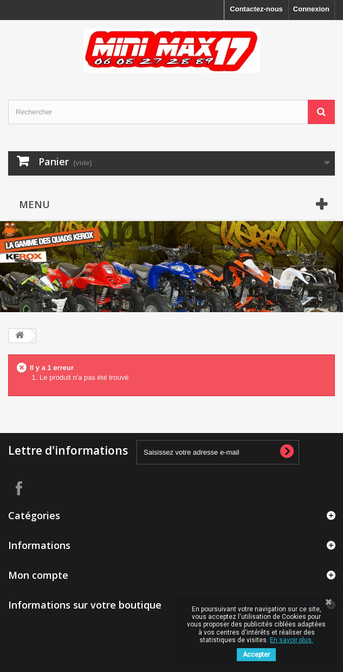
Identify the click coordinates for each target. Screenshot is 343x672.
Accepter (256, 654)
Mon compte (38, 574)
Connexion (311, 9)
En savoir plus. (291, 640)
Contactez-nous (256, 9)
